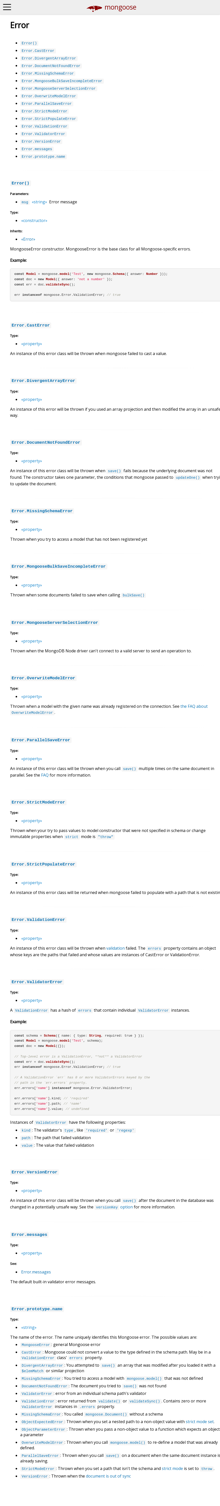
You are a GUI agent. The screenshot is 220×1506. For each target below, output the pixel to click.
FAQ (45, 775)
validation (115, 948)
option (114, 1207)
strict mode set (200, 1421)
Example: (18, 260)
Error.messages (36, 1272)
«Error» (28, 239)
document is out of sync (108, 1476)
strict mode (172, 1468)
